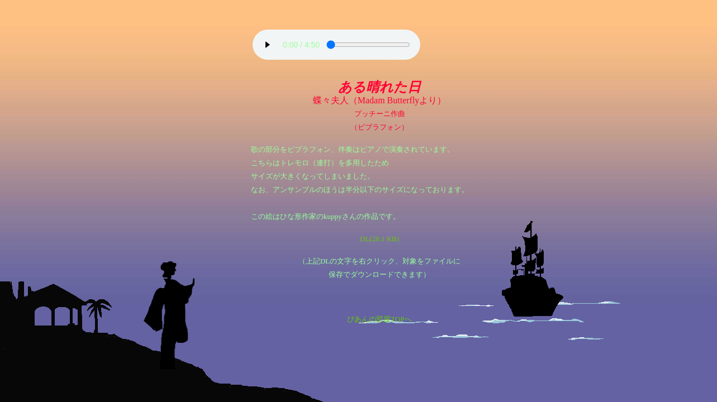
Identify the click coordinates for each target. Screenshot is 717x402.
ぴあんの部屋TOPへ (379, 319)
